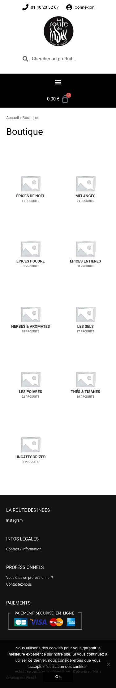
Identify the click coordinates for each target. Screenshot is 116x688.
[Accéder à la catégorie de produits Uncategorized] (30, 446)
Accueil (12, 117)
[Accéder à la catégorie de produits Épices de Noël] (30, 185)
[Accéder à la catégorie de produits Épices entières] (85, 250)
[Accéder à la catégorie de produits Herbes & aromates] (30, 315)
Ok (58, 676)
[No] (108, 664)
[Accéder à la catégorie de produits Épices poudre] (30, 250)
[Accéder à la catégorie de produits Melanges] (85, 185)
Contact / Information (23, 549)
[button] (58, 82)
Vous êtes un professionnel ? (29, 577)
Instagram (14, 520)
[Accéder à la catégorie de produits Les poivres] (30, 381)
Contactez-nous (19, 584)
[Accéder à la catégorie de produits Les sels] (85, 315)
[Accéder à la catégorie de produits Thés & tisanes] (85, 381)
